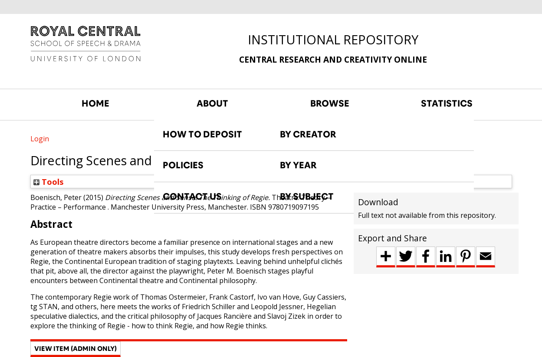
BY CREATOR (308, 134)
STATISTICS (447, 103)
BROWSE (329, 103)
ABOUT (212, 103)
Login (39, 138)
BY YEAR (298, 165)
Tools (48, 181)
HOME (95, 103)
